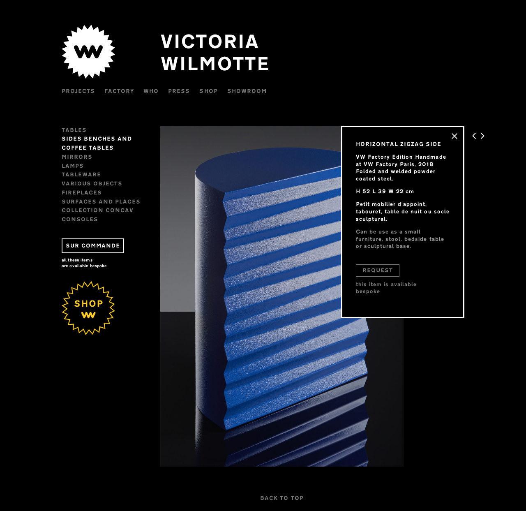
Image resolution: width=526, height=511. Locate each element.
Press (179, 91)
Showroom (247, 91)
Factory (119, 91)
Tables (74, 130)
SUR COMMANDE (93, 245)
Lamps (73, 165)
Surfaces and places (101, 201)
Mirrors (77, 156)
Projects (78, 91)
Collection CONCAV (98, 210)
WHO (151, 91)
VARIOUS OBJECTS (92, 183)
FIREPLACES (82, 192)
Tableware (81, 174)
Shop (208, 91)
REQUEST (377, 270)
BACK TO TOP (281, 498)
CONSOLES (80, 219)
